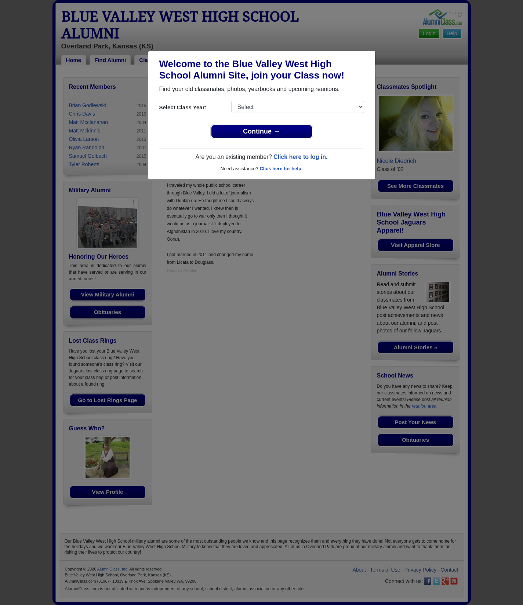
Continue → (261, 131)
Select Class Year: (183, 107)
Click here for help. (280, 168)
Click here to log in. (300, 157)
